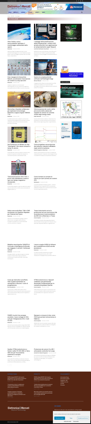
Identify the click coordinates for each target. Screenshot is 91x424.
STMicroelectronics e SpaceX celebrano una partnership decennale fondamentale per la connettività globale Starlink (44, 282)
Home (9, 16)
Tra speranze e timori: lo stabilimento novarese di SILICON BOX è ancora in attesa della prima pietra (16, 386)
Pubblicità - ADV (64, 380)
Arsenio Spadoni (37, 217)
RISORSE (12, 16)
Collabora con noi (64, 381)
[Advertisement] (71, 53)
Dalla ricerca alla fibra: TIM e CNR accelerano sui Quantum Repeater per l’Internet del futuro (19, 212)
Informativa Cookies (64, 378)
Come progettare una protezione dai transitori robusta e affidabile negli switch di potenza (44, 146)
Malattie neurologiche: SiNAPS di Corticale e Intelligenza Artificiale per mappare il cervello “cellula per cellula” (19, 247)
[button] (81, 12)
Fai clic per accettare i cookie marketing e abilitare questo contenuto (71, 91)
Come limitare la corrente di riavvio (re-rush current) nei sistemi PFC (45, 178)
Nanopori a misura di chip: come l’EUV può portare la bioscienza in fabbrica (45, 317)
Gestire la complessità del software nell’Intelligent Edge (43, 78)
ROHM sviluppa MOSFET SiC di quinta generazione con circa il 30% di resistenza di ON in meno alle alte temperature (17, 378)
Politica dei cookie (67, 421)
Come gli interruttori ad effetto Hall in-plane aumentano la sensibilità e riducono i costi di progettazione (18, 282)
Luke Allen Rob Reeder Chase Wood (41, 48)
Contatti (62, 383)
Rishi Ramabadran (11, 287)
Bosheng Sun (36, 182)
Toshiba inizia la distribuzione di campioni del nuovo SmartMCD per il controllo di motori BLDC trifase (43, 386)
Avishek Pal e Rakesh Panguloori (41, 352)
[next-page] (11, 365)
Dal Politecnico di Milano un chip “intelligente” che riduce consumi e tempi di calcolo (19, 146)
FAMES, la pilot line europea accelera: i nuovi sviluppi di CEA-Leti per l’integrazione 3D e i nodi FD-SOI (18, 317)
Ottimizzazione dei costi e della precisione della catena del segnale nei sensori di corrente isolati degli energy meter (44, 111)
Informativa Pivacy (64, 377)
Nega (71, 418)
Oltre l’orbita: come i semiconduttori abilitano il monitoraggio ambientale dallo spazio (18, 44)
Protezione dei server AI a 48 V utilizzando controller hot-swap (44, 350)
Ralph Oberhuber (37, 116)
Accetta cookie (59, 418)
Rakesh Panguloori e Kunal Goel (40, 150)
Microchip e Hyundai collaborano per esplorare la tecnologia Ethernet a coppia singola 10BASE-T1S (19, 111)
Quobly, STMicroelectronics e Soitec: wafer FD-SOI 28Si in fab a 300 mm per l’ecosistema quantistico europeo (19, 351)
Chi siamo (62, 385)
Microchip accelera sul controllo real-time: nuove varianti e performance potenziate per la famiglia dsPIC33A (43, 393)
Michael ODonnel (37, 80)
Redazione (10, 48)
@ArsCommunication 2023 (13, 422)
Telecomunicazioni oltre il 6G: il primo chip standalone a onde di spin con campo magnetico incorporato (18, 179)
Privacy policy (76, 421)
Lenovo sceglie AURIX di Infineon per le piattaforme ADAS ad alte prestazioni (45, 246)
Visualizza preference (83, 418)
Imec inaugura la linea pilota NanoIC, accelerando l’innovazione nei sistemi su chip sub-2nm (19, 78)
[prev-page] (8, 365)
